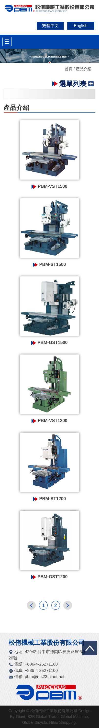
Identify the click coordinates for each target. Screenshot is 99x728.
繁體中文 (50, 25)
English (81, 25)
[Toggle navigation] (7, 41)
